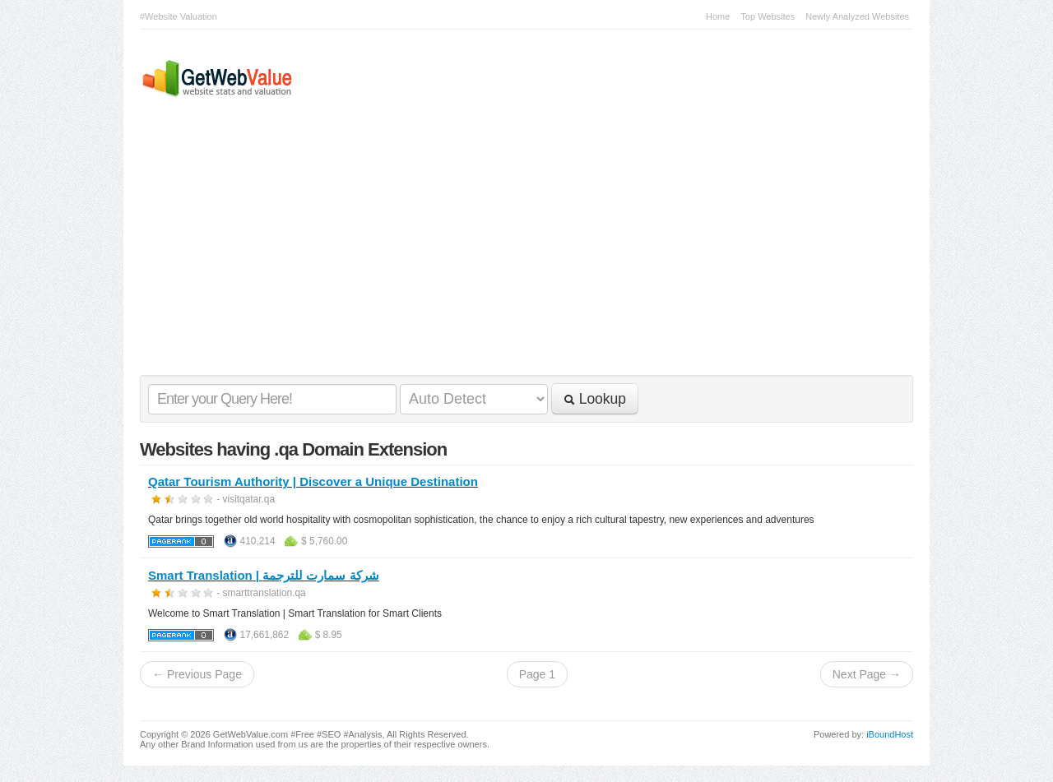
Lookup (595, 399)
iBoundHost (889, 734)
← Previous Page (197, 674)
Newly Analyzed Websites (857, 16)
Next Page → (867, 674)
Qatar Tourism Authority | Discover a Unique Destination (313, 481)
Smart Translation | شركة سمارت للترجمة (263, 575)
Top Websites (767, 16)
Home (718, 16)
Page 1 (537, 674)
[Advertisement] (518, 252)
